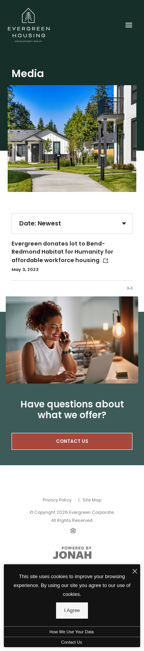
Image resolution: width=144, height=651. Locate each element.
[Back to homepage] (29, 25)
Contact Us (71, 642)
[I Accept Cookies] (134, 572)
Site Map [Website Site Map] (92, 500)
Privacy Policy (57, 500)
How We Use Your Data (72, 631)
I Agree (72, 610)
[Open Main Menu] (128, 23)
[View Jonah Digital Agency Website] (72, 552)
